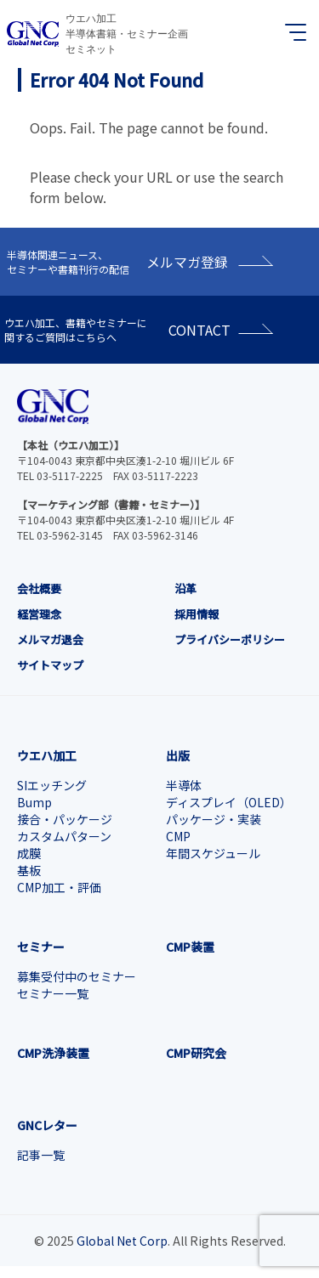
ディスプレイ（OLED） (229, 802)
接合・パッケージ (64, 819)
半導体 (184, 785)
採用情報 (196, 614)
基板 (29, 870)
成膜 (29, 853)
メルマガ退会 (50, 639)
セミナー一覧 (52, 993)
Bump (34, 802)
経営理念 (39, 614)
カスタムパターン (64, 836)
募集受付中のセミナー (76, 976)
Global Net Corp (122, 1240)
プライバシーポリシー (229, 639)
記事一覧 (41, 1154)
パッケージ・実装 (213, 819)
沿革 (185, 588)
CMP (178, 836)
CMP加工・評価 (59, 887)
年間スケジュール (213, 853)
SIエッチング (52, 785)
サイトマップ (50, 665)
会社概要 (39, 588)
